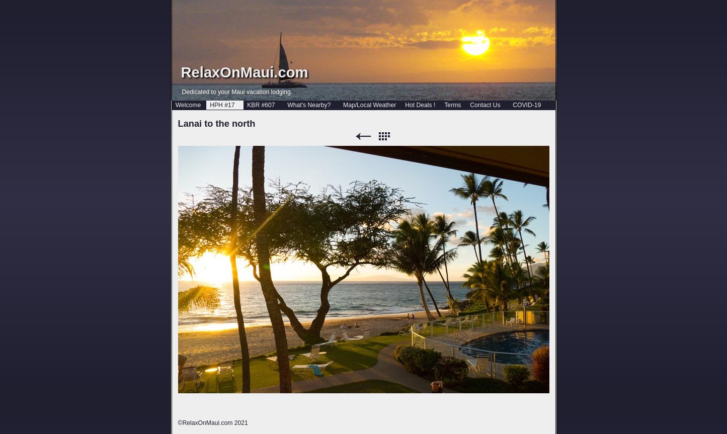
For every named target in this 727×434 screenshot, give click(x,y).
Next (404, 136)
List (383, 136)
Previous (363, 136)
